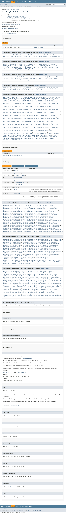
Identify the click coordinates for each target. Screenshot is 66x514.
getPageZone (47, 254)
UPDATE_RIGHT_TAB (46, 135)
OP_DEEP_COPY (51, 112)
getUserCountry (7, 283)
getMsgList (44, 277)
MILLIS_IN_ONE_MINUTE (38, 88)
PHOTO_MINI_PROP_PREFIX (22, 120)
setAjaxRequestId (24, 260)
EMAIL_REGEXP (46, 103)
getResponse (14, 278)
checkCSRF (42, 243)
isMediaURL (17, 193)
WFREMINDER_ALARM (48, 138)
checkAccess (26, 243)
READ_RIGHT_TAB (50, 126)
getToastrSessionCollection (42, 280)
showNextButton (7, 229)
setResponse (50, 292)
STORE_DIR (39, 129)
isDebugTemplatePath (15, 78)
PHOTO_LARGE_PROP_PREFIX (31, 118)
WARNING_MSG (19, 138)
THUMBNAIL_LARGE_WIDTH (10, 132)
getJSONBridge (19, 254)
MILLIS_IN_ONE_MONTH (53, 88)
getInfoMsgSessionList (22, 277)
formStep (37, 54)
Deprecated (25, 1)
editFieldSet (30, 54)
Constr (16, 6)
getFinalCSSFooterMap (53, 249)
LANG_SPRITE (18, 111)
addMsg (12, 271)
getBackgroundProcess (9, 207)
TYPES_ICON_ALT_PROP (22, 133)
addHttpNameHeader (46, 240)
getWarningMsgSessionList (25, 285)
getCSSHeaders (48, 248)
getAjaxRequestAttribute (38, 245)
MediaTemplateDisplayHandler (10, 28)
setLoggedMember (32, 292)
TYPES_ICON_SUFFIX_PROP (37, 133)
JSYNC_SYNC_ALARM (8, 111)
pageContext (9, 68)
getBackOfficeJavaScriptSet (11, 248)
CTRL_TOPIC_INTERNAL (36, 100)
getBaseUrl (20, 274)
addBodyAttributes (20, 239)
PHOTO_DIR (6, 117)
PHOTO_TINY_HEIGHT (8, 124)
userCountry (54, 78)
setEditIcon (56, 260)
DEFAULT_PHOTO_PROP (51, 102)
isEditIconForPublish (41, 257)
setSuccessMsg (7, 294)
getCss (16, 170)
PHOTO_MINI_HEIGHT (8, 120)
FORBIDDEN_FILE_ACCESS (10, 105)
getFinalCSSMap (7, 251)
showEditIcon (57, 261)
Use (17, 1)
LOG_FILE (25, 111)
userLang (5, 79)
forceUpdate (26, 245)
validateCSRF (28, 231)
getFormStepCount (8, 208)
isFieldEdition (7, 220)
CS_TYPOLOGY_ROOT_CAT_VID (21, 100)
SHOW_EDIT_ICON (19, 68)
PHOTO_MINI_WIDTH (36, 120)
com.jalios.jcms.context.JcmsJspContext (17, 17)
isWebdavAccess (49, 286)
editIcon (15, 65)
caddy (10, 76)
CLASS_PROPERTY (25, 98)
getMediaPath (18, 184)
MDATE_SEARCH (17, 112)
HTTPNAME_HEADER (45, 65)
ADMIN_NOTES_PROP (17, 97)
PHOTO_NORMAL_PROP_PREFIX (24, 121)
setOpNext (27, 226)
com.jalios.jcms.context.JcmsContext (14, 16)
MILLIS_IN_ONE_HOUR (25, 88)
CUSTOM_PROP (30, 102)
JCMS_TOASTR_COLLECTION (40, 109)
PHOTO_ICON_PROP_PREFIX (37, 117)
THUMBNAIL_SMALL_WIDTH (40, 132)
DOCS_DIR (29, 103)
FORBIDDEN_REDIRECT (24, 105)
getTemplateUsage (50, 255)
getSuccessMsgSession (55, 278)
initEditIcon (7, 67)
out (4, 68)
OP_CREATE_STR (41, 112)
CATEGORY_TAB (7, 98)
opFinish (5, 56)
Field (11, 6)
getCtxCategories (8, 249)
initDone (25, 76)
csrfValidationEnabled (17, 54)
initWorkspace (34, 76)
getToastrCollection (26, 280)
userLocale (12, 79)
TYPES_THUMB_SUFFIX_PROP (22, 135)
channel (15, 76)
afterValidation (8, 205)
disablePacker (7, 245)
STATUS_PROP (31, 129)
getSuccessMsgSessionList (11, 280)
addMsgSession (25, 271)
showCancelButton (38, 228)
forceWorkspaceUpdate (9, 274)
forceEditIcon (17, 245)
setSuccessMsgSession (29, 294)
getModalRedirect (18, 216)
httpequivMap (35, 65)
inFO (20, 76)
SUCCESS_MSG (54, 129)
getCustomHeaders (33, 249)
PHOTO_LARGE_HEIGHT (17, 118)
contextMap (6, 54)
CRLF (4, 88)
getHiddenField (22, 210)
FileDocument (7, 173)
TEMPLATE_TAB (33, 130)
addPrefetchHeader (40, 242)
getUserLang (17, 283)
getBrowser (28, 274)
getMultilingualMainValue (11, 217)
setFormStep (47, 225)
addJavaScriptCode (28, 242)
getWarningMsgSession (9, 285)
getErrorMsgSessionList (34, 275)
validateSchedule (8, 297)
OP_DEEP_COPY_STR (8, 114)
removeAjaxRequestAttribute (49, 258)
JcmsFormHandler (11, 33)
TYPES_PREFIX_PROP (8, 135)
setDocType (48, 260)
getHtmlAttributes (19, 175)
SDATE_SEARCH (7, 127)
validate (19, 231)
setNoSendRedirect (8, 226)
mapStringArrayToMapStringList (24, 222)
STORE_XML (46, 129)
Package (8, 1)
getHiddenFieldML (18, 214)
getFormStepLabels (52, 208)
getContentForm (38, 248)
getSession (22, 278)
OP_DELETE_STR (49, 114)
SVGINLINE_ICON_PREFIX (21, 130)
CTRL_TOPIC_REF (48, 100)
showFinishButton (50, 228)
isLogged (25, 78)
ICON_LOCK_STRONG (27, 106)
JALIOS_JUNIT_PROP (8, 109)
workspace (28, 79)
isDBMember (58, 76)
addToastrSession (8, 272)
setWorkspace (23, 228)
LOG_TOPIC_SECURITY (35, 111)
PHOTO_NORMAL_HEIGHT (9, 121)
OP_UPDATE (15, 115)
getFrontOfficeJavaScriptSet (53, 251)
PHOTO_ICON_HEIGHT (23, 117)
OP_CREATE (33, 112)
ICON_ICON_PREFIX (8, 106)
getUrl (16, 187)
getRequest (6, 278)
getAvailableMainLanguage (45, 205)
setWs (30, 228)
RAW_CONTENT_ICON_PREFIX (37, 126)
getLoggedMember (35, 277)
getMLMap (54, 214)
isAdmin (41, 76)
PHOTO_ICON (13, 117)
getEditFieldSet (48, 207)
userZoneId (20, 79)
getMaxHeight (18, 177)
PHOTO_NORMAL (46, 120)
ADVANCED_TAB (28, 97)
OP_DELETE (41, 114)
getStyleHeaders (38, 255)
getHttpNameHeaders (37, 252)
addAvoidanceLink (8, 239)
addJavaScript (58, 240)
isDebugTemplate (21, 286)
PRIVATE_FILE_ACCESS (9, 126)
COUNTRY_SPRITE (7, 100)
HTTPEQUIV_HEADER (24, 65)
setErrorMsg (53, 289)
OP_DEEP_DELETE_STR (31, 114)
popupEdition (26, 56)
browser (5, 76)
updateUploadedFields (55, 229)
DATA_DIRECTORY (39, 102)
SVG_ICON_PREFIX (8, 130)
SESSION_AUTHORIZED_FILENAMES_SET (47, 127)
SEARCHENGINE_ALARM (18, 127)
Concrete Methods (31, 166)
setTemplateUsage (47, 261)
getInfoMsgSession (8, 277)
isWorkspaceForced (8, 222)
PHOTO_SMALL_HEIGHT (9, 123)
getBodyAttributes (26, 248)
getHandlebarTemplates (10, 252)
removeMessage (7, 288)
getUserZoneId (36, 283)
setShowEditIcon (36, 261)
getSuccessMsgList (42, 278)
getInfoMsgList (55, 275)
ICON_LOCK (18, 106)
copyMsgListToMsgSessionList (45, 272)
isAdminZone (47, 285)
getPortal (55, 254)
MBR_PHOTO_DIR (7, 112)
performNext (32, 223)
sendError (52, 288)
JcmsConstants (6, 24)
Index (30, 1)
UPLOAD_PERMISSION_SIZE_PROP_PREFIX (38, 136)
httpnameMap (54, 65)
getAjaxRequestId (52, 245)
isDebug (5, 78)
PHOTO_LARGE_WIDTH (46, 118)
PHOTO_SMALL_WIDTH (37, 123)
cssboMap (45, 64)
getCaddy (35, 274)
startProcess (30, 229)
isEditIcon (23, 257)
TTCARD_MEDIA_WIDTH (9, 133)
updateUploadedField (41, 229)
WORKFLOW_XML (16, 139)
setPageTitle (17, 261)
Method (21, 6)
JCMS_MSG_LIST (27, 109)
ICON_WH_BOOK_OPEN (22, 108)
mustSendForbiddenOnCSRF (10, 223)
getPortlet (18, 255)
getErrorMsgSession (20, 275)
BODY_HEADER (22, 64)
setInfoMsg (40, 291)
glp (35, 285)
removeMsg (25, 288)
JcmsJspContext (44, 61)
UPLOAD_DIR (55, 135)
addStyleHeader (51, 242)
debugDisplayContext (53, 243)
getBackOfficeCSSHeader (48, 246)
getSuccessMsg (31, 278)
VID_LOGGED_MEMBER (8, 138)
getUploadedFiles (22, 282)
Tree (20, 1)
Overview (2, 1)
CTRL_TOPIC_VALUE (8, 102)
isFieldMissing (18, 220)
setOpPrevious (35, 226)
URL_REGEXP (53, 136)
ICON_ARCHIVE (57, 105)
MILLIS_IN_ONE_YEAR (36, 89)
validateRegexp (57, 295)
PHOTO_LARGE (6, 118)
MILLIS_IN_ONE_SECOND (9, 89)
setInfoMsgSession (8, 292)
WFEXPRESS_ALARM (37, 138)
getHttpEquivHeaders (24, 252)
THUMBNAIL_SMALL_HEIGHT (25, 132)
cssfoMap (52, 64)
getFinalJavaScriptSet (20, 251)
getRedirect (24, 219)
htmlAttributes (38, 47)
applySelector (30, 272)
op (60, 54)
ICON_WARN (48, 106)
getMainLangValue (30, 214)
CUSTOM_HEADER (7, 65)
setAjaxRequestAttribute (10, 260)
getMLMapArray (7, 216)
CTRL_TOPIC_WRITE (20, 102)
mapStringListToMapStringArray (44, 222)
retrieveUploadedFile (36, 288)
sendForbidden (7, 289)
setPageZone (26, 261)
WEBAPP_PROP (27, 138)
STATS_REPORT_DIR (21, 129)
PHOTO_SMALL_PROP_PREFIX (23, 123)
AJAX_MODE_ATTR (37, 97)
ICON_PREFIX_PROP (39, 106)
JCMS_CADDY (18, 109)
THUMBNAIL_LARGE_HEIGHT (45, 130)
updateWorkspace (46, 295)
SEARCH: (48, 4)
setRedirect (55, 226)
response (46, 78)
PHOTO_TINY (48, 123)
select (46, 288)
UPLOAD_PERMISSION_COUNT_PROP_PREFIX (14, 136)
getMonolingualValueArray (46, 216)
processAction (18, 196)
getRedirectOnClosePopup (36, 219)
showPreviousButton (19, 229)
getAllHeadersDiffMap (9, 246)
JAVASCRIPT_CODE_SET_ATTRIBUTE (21, 67)
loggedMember (33, 78)
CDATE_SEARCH (16, 98)
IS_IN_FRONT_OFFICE (46, 108)
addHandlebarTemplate (20, 240)
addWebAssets (17, 243)
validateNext (47, 231)
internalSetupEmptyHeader (11, 257)
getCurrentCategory (20, 249)
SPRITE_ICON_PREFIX (9, 129)
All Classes (3, 4)
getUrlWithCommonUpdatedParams (49, 282)
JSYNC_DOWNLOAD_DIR (54, 109)
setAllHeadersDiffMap (37, 260)
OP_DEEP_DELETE (19, 114)
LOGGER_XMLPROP (55, 111)
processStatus (52, 223)
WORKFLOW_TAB (7, 139)
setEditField (38, 225)
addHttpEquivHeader (34, 240)
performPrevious (42, 223)
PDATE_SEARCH (52, 115)
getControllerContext (35, 207)
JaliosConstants (15, 24)
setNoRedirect (56, 225)
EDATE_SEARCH (37, 103)
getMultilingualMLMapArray (11, 219)
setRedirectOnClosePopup (10, 228)
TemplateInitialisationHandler (12, 155)
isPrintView (20, 258)
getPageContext (29, 254)
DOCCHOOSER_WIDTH (20, 103)
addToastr (43, 271)
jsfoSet (57, 67)
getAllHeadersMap (22, 246)
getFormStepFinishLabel (22, 208)
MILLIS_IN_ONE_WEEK (23, 89)
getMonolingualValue (30, 216)
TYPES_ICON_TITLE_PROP (52, 133)
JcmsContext (43, 74)
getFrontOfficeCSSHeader (35, 251)
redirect (34, 56)
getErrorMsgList (8, 275)
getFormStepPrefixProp (10, 210)
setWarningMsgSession (19, 295)
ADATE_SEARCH (7, 97)
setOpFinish (19, 226)
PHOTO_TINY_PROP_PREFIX (22, 124)
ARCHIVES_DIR (47, 97)
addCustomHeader (8, 240)
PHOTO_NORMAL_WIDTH (39, 121)
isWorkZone (59, 286)
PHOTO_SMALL (50, 121)
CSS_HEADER (38, 64)
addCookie (6, 271)
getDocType (42, 249)
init (15, 189)
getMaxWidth (17, 180)
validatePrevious (57, 231)
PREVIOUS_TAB (46, 124)
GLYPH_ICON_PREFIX (46, 105)
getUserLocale (26, 283)
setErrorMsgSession (17, 291)
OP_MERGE (57, 114)
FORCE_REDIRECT (35, 105)
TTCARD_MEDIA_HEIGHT (54, 132)
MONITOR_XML (25, 112)
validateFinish (37, 231)
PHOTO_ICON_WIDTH (51, 117)
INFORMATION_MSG (34, 108)
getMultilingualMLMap (46, 217)
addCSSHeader (31, 239)
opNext (11, 56)
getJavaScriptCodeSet (51, 252)
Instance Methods (18, 166)
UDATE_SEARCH (35, 135)
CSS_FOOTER (31, 64)
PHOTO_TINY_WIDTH (36, 124)
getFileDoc (17, 173)
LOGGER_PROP (46, 111)
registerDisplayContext (33, 258)
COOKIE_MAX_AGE (53, 98)
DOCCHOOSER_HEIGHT (8, 103)
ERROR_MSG (55, 103)
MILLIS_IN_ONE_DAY (12, 88)
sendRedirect (20, 225)
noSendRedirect (53, 54)
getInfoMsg (46, 275)
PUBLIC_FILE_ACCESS (22, 126)
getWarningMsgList (56, 283)
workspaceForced (57, 56)
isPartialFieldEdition (44, 220)
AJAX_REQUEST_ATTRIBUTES (10, 64)
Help (34, 1)
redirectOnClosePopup (44, 56)
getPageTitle (39, 254)
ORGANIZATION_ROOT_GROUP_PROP (38, 115)
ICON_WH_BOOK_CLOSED (9, 108)
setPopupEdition (45, 226)
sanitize (5, 225)
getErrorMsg (53, 274)
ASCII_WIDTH (56, 97)
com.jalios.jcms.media (13, 9)
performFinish (23, 223)
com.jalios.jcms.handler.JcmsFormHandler (19, 18)
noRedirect (44, 54)
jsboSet (51, 67)
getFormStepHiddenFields (37, 208)
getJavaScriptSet (8, 254)
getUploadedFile (56, 280)
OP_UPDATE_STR (23, 115)
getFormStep (58, 207)
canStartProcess (19, 205)
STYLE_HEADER (29, 68)
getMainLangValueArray (43, 214)
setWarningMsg (55, 294)
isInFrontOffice (32, 286)
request (40, 78)
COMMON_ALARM (35, 98)
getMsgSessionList (54, 277)
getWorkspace (49, 219)
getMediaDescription (20, 182)
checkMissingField (30, 205)
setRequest (42, 292)
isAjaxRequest (49, 76)
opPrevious (18, 56)
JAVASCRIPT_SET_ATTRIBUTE (40, 67)
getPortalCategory (8, 255)
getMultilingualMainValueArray (29, 217)
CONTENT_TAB (44, 98)
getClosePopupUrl (22, 207)
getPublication (27, 255)
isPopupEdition (57, 220)
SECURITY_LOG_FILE (30, 127)
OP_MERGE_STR (7, 115)
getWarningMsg (45, 283)
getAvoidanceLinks (34, 246)
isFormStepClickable (30, 220)
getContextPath (43, 274)
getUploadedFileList (9, 282)
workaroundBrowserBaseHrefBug (30, 263)
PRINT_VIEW (55, 124)
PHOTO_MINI (56, 118)
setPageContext (7, 261)
